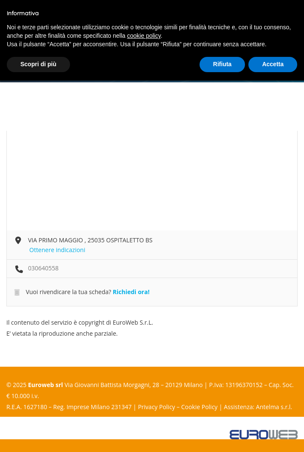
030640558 (43, 268)
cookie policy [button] (143, 35)
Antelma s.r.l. (274, 407)
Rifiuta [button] (222, 64)
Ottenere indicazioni (57, 250)
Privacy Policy (156, 407)
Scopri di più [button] (38, 64)
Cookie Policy (199, 407)
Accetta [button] (273, 64)
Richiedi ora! (131, 292)
